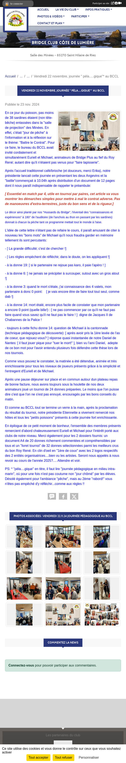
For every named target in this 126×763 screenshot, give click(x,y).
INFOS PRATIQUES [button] (97, 9)
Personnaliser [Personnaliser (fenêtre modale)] (89, 757)
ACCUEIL (43, 9)
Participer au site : (107, 3)
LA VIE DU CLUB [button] (66, 9)
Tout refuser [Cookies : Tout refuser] (63, 757)
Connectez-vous (21, 665)
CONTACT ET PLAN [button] (49, 23)
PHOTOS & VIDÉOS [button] (49, 16)
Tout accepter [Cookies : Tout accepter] (38, 757)
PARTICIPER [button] (79, 16)
